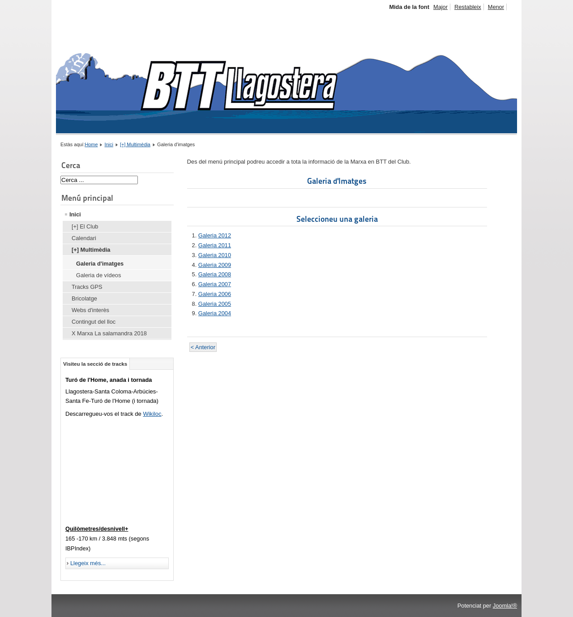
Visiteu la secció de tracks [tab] (95, 364)
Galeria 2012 (214, 235)
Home (91, 144)
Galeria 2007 (214, 284)
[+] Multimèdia (135, 144)
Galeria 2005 (214, 303)
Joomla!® (505, 605)
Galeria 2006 (214, 294)
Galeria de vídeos (98, 275)
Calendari (84, 238)
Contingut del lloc (93, 321)
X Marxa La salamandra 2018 (109, 333)
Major (440, 7)
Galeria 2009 (214, 265)
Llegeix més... (88, 563)
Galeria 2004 (214, 313)
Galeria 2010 (214, 255)
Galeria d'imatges (100, 263)
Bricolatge (84, 298)
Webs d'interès (90, 310)
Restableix (467, 7)
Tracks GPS (87, 286)
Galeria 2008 (214, 274)
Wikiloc (152, 413)
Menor (496, 7)
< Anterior (203, 347)
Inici (109, 144)
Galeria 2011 (214, 245)
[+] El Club (85, 226)
